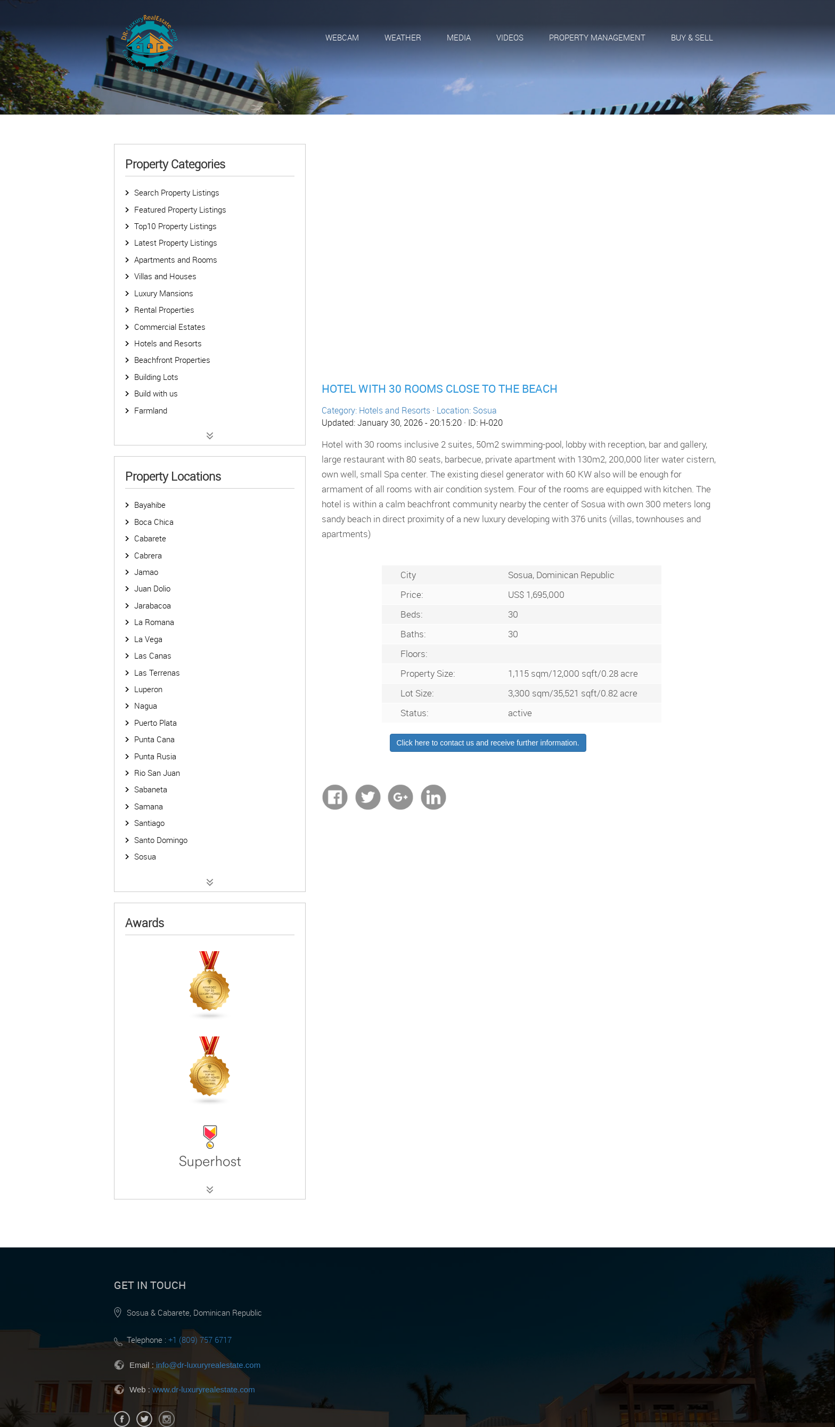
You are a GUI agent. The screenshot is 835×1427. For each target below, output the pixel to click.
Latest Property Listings (175, 242)
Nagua (145, 705)
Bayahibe (150, 504)
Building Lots (156, 376)
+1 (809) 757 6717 (200, 1339)
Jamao (146, 571)
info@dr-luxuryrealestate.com (208, 1364)
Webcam (342, 37)
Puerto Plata (155, 722)
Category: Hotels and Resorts (376, 410)
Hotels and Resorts (168, 343)
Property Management (597, 37)
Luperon (148, 689)
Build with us (156, 393)
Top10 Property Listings (175, 226)
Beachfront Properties (172, 359)
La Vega (148, 639)
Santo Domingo (160, 839)
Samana (148, 806)
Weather (402, 37)
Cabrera (148, 555)
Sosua (145, 856)
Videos (509, 37)
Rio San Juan (157, 772)
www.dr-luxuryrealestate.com (203, 1389)
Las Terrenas (157, 672)
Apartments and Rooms (175, 259)
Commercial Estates (170, 326)
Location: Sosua (467, 410)
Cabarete (150, 538)
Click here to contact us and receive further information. (488, 743)
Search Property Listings (176, 192)
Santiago (149, 822)
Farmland (150, 410)
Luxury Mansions (163, 293)
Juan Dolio (152, 588)
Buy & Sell (692, 37)
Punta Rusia (155, 756)
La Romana (154, 622)
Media (459, 37)
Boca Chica (154, 521)
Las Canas (152, 655)
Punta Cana (154, 739)
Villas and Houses (165, 276)
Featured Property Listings (180, 209)
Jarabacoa (152, 605)
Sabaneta (150, 789)
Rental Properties (164, 309)
